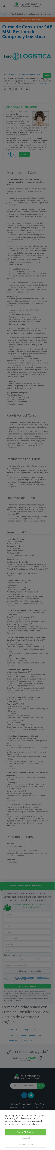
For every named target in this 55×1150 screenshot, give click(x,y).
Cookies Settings (25, 1144)
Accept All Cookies (25, 1132)
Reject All (25, 1138)
